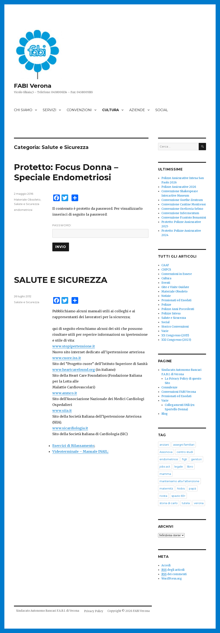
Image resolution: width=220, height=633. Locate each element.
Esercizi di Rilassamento (73, 446)
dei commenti (174, 574)
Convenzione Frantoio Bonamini (183, 217)
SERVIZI (49, 110)
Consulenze (169, 387)
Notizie (166, 296)
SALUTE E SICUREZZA (60, 280)
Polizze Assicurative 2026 (178, 187)
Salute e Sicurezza (26, 204)
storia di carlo (169, 503)
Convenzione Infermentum (180, 213)
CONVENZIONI (79, 110)
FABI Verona (32, 85)
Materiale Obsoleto (27, 199)
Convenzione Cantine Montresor (183, 204)
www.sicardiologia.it (70, 428)
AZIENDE (137, 110)
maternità (166, 488)
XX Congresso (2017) (175, 335)
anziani (164, 444)
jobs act (165, 466)
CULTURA (110, 110)
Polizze (166, 304)
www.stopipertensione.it (73, 346)
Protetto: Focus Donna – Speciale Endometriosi (66, 172)
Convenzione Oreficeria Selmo (182, 209)
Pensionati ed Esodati (176, 300)
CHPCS (166, 269)
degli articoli (173, 570)
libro (190, 466)
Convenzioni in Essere (176, 274)
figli (184, 459)
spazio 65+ (178, 495)
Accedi (166, 565)
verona (199, 503)
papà (192, 488)
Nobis (181, 488)
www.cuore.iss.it (66, 358)
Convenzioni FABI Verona (178, 392)
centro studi (185, 452)
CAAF (165, 265)
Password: (100, 231)
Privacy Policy (93, 611)
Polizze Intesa (171, 313)
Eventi (165, 283)
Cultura (166, 278)
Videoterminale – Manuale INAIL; (80, 451)
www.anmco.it (64, 393)
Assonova (166, 452)
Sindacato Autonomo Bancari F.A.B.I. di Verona (47, 611)
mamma (165, 473)
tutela (186, 503)
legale (178, 466)
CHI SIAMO (23, 110)
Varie (164, 331)
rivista (163, 495)
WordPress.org (171, 578)
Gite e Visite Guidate (175, 287)
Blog (164, 414)
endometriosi (23, 209)
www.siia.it (62, 410)
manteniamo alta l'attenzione (179, 481)
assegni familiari (183, 444)
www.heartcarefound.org (73, 369)
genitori (196, 459)
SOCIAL (161, 110)
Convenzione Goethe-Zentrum (182, 200)
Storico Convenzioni (175, 326)
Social (165, 322)
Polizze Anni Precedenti (177, 309)
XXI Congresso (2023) (176, 340)
